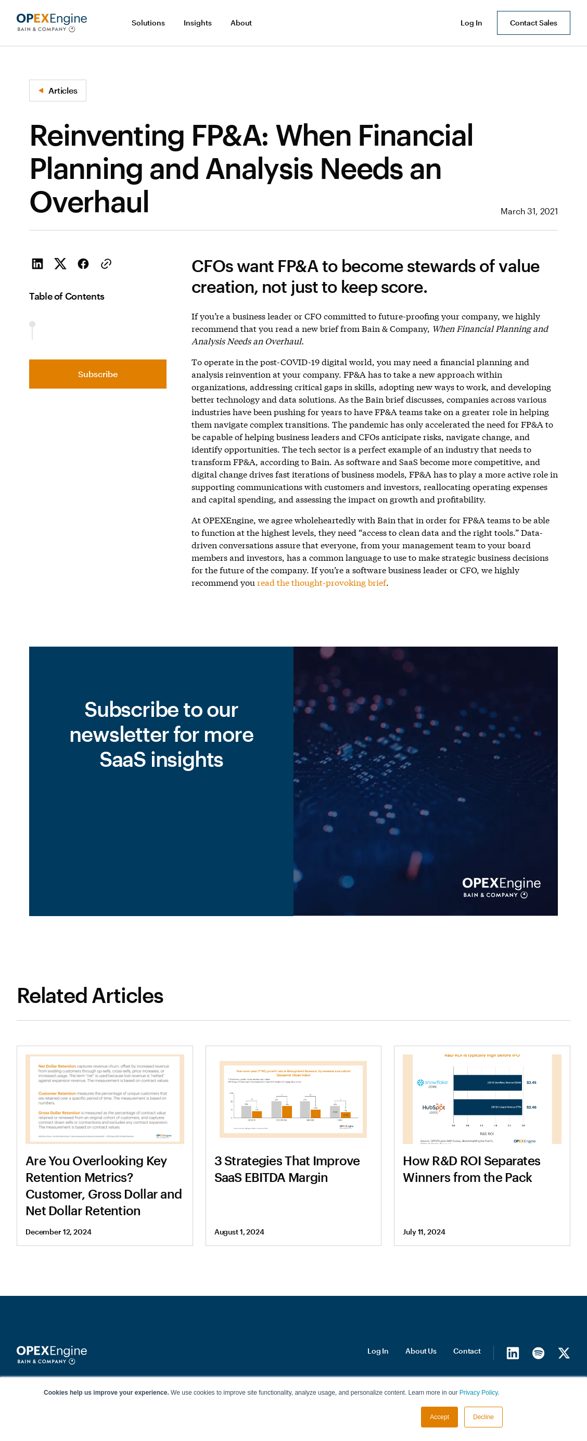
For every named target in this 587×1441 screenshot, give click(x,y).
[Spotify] (538, 1352)
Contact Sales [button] (533, 22)
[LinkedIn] (512, 1352)
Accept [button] (439, 1417)
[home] (52, 23)
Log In (378, 1350)
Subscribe (98, 374)
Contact (467, 1350)
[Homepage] (52, 1355)
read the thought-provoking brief (321, 582)
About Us (421, 1350)
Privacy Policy (479, 1392)
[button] (149, 23)
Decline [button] (483, 1417)
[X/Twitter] (563, 1352)
